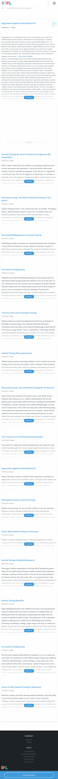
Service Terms (29, 762)
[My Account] (55, 3)
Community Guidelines (29, 754)
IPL (2, 8)
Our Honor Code (29, 757)
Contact (29, 742)
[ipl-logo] (8, 4)
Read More (29, 181)
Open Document (29, 775)
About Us (29, 740)
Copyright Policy (29, 752)
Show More (29, 97)
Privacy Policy (29, 759)
